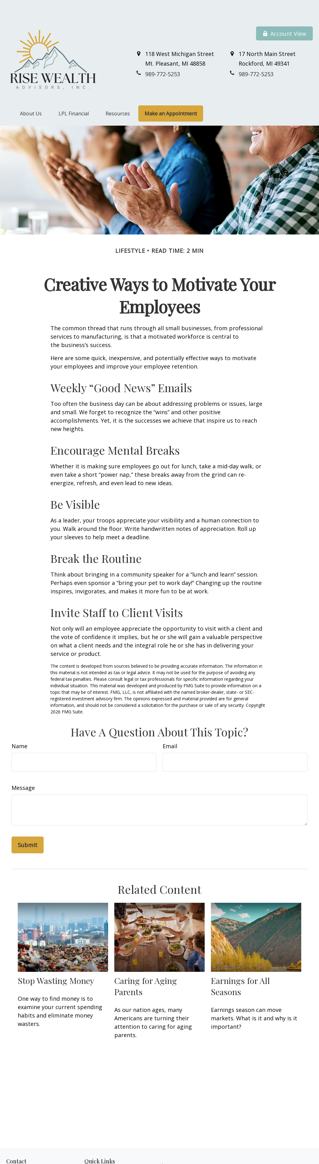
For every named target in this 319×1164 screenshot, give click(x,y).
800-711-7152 (40, 1161)
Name (19, 727)
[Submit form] (28, 826)
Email (170, 727)
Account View (284, 15)
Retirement (95, 1154)
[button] (31, 95)
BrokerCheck (279, 1158)
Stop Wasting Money (56, 961)
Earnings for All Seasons (240, 967)
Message (23, 769)
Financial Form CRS (164, 1147)
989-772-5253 (35, 1154)
